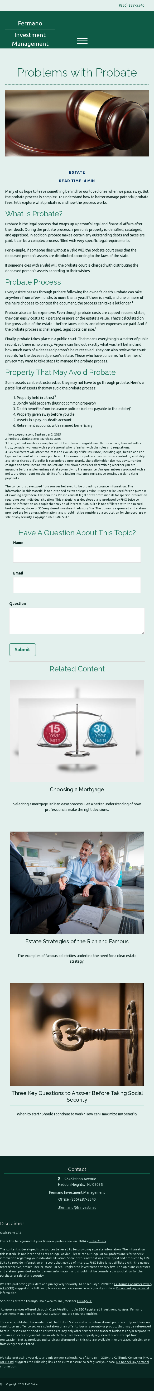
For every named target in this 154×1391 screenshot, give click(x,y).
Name (18, 543)
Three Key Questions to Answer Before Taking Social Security (77, 1096)
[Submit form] (22, 649)
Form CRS (14, 1232)
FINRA (81, 1300)
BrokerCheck (97, 1240)
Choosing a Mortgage (77, 789)
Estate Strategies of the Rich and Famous (77, 940)
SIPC (89, 1300)
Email (18, 573)
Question (17, 604)
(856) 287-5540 (132, 5)
